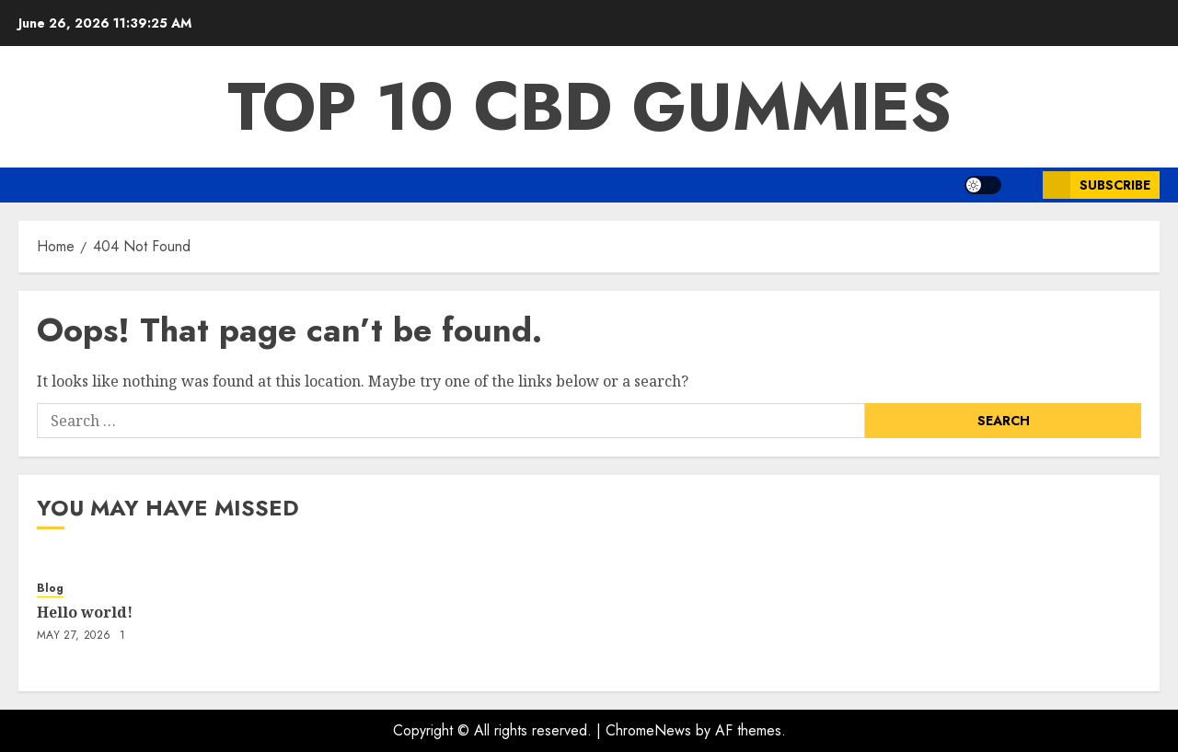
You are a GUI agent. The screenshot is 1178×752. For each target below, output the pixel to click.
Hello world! (85, 612)
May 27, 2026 (73, 636)
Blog (50, 588)
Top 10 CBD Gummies (589, 107)
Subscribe (1096, 185)
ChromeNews (648, 730)
